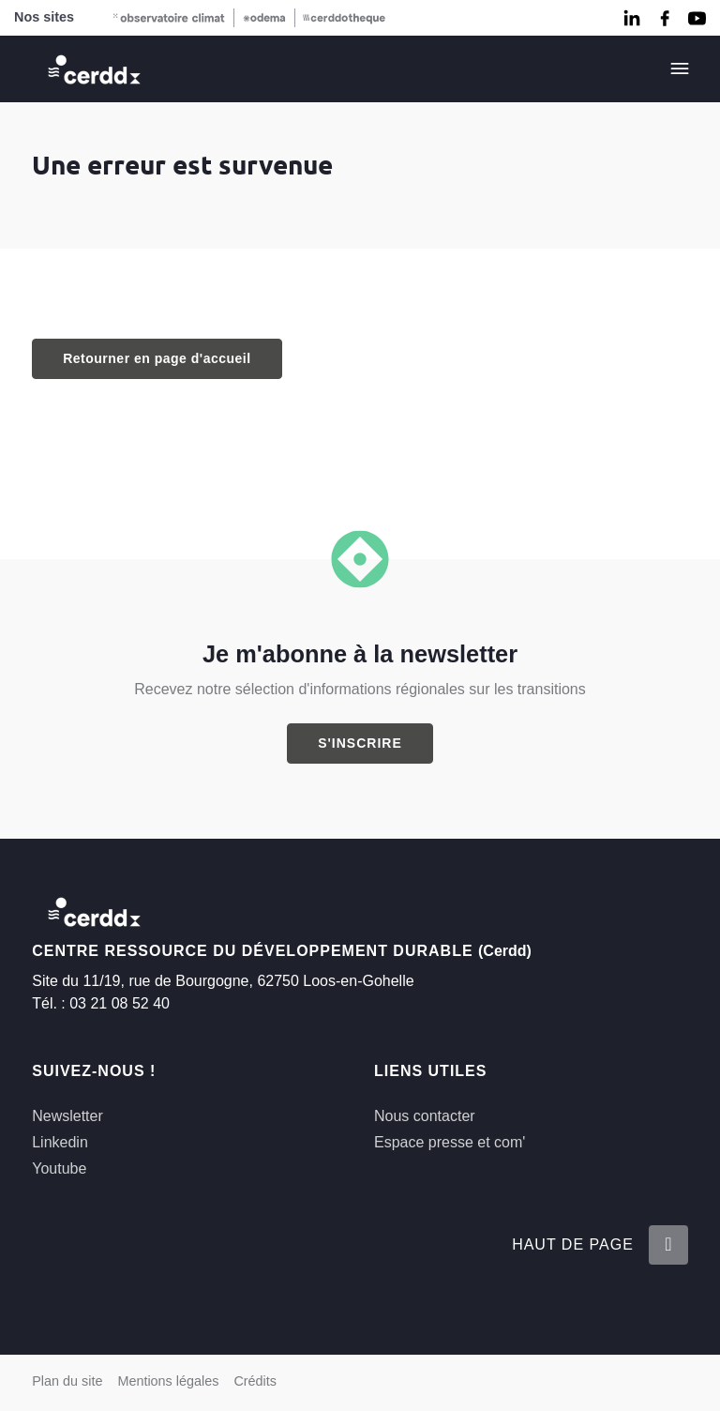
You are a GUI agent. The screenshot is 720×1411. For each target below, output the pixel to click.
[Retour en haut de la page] (668, 1245)
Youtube (59, 1168)
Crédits (255, 1380)
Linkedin (60, 1142)
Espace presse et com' (449, 1142)
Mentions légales (167, 1380)
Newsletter (67, 1116)
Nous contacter (424, 1116)
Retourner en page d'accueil (156, 358)
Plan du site (67, 1380)
